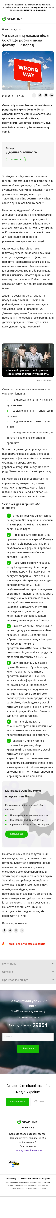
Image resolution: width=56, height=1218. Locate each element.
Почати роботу (17, 1101)
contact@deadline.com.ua (28, 1150)
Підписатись (28, 1048)
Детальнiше (16, 833)
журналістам (40, 7)
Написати (16, 159)
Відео (39, 1101)
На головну (28, 1127)
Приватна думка (11, 29)
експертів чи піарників (33, 10)
